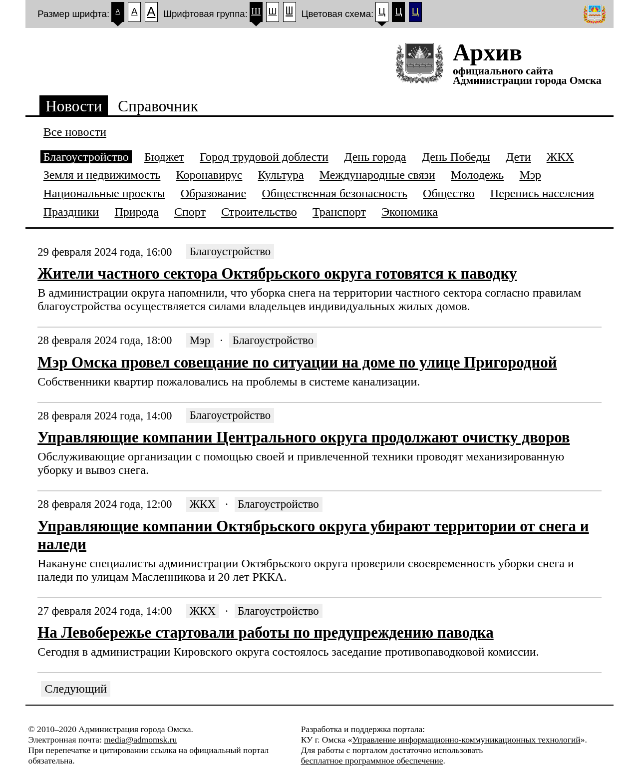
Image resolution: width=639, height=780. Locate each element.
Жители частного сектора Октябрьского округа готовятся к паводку (277, 273)
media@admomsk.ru (140, 740)
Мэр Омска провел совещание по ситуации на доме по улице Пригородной (297, 362)
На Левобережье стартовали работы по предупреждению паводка (265, 632)
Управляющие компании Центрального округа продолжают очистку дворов (303, 437)
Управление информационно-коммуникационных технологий (466, 740)
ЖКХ (203, 504)
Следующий (76, 688)
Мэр (200, 340)
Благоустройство (230, 252)
